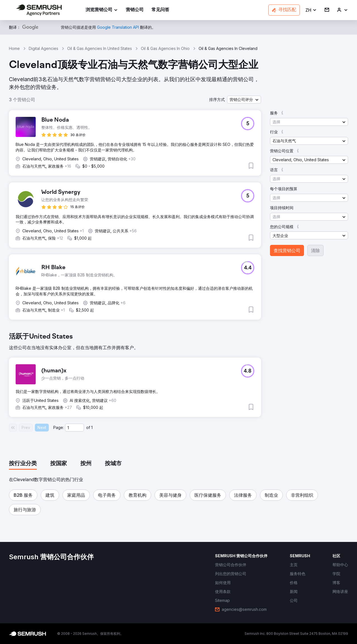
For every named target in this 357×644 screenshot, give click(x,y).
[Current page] (74, 427)
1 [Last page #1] (92, 427)
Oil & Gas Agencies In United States (99, 48)
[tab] (23, 463)
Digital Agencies (43, 48)
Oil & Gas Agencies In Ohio (165, 48)
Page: (58, 427)
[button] (311, 10)
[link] (135, 10)
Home (14, 48)
